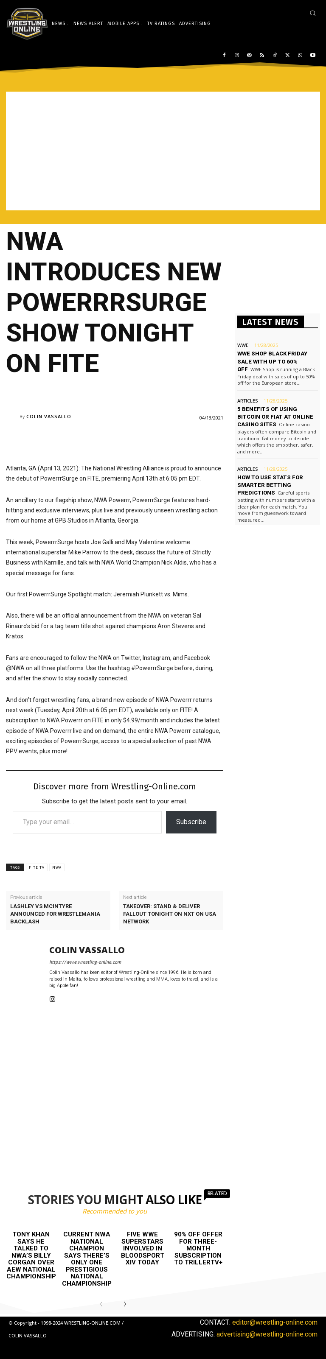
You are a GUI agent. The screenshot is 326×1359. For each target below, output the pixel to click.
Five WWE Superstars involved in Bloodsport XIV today (142, 1248)
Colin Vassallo (48, 416)
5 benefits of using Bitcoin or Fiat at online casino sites (275, 417)
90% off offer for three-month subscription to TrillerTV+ (198, 1248)
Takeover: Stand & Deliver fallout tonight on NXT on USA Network (169, 914)
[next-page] (123, 1304)
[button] (312, 13)
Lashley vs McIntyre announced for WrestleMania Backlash (55, 914)
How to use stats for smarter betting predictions (270, 485)
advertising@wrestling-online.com (267, 1334)
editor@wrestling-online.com (275, 1322)
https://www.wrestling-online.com (85, 962)
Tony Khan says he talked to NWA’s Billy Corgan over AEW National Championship (31, 1255)
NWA (57, 867)
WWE (242, 345)
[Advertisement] (163, 151)
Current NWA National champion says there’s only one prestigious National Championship (87, 1258)
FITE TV (37, 867)
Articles (247, 400)
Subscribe (191, 822)
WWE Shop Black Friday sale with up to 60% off (272, 361)
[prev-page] (103, 1304)
